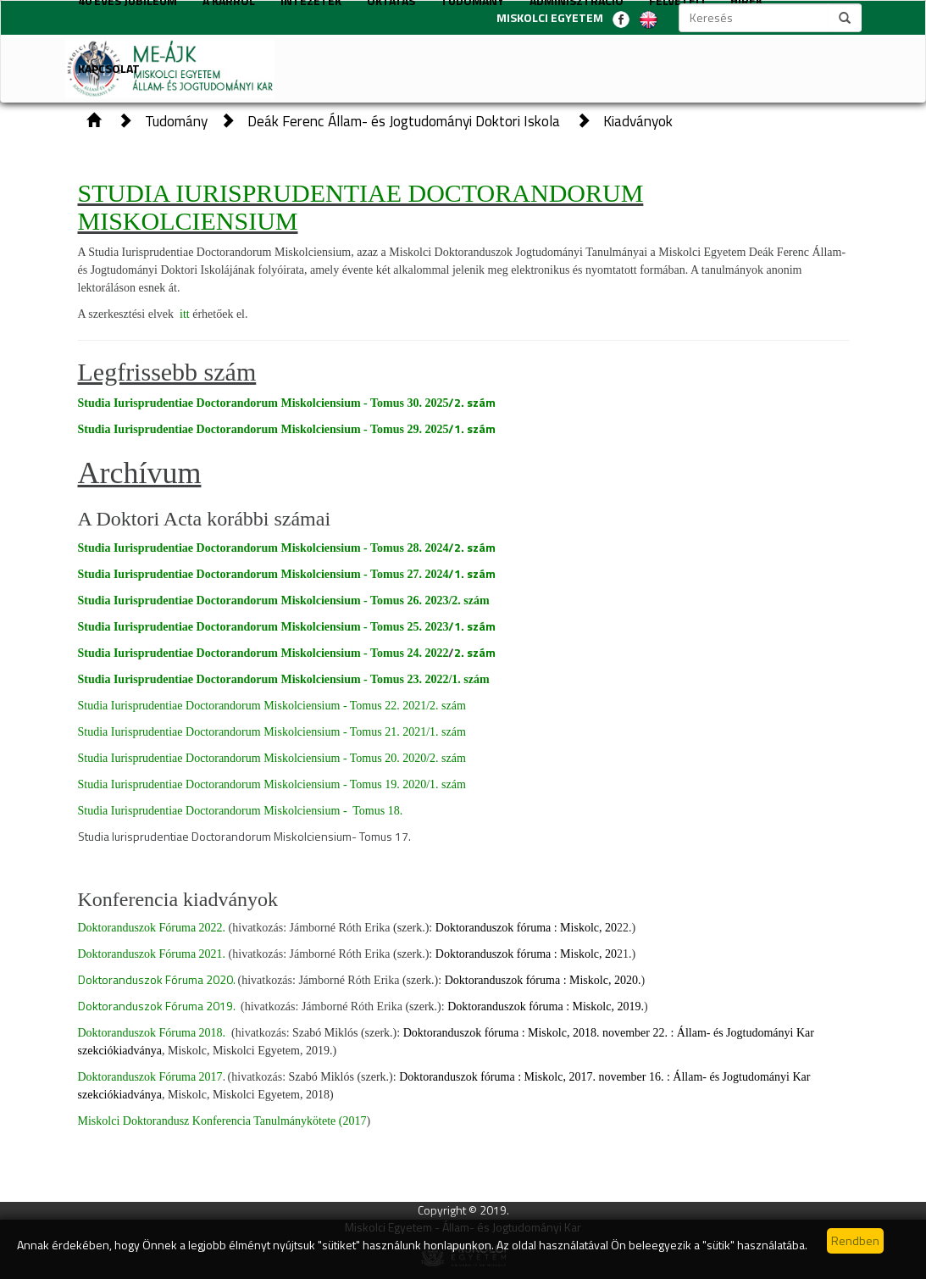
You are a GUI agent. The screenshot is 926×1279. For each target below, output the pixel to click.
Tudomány (176, 120)
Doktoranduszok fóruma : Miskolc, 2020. (543, 980)
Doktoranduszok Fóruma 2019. (157, 1006)
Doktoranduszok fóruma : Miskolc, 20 (526, 927)
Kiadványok (638, 120)
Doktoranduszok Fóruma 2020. (157, 979)
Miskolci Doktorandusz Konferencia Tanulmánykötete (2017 (222, 1121)
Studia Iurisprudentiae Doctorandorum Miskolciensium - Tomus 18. (240, 810)
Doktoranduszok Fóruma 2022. (152, 927)
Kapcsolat (109, 68)
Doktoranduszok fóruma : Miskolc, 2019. (545, 1006)
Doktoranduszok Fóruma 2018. (153, 1032)
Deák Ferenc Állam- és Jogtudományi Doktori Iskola (405, 120)
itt (186, 314)
